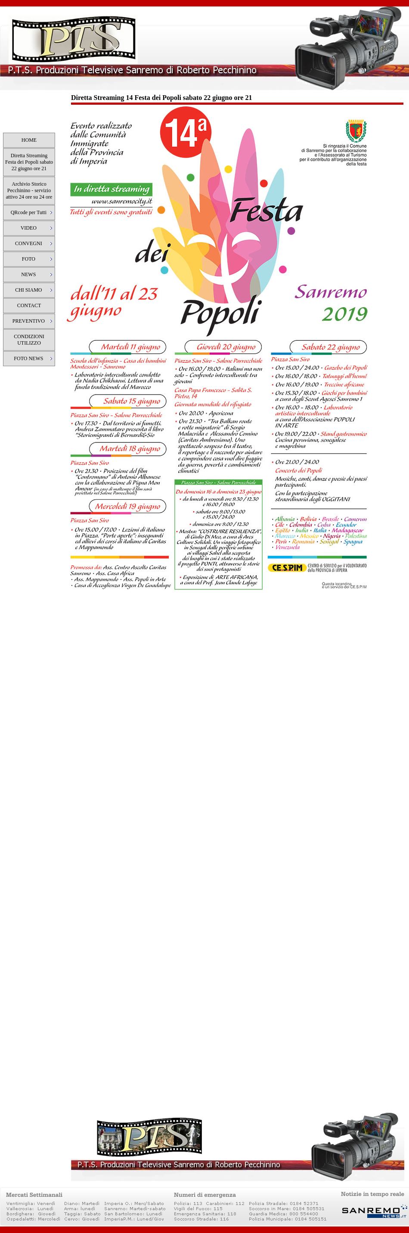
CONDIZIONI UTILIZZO (29, 339)
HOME (29, 140)
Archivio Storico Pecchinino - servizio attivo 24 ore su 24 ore (29, 190)
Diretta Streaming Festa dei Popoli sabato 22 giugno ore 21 (29, 162)
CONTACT (29, 305)
